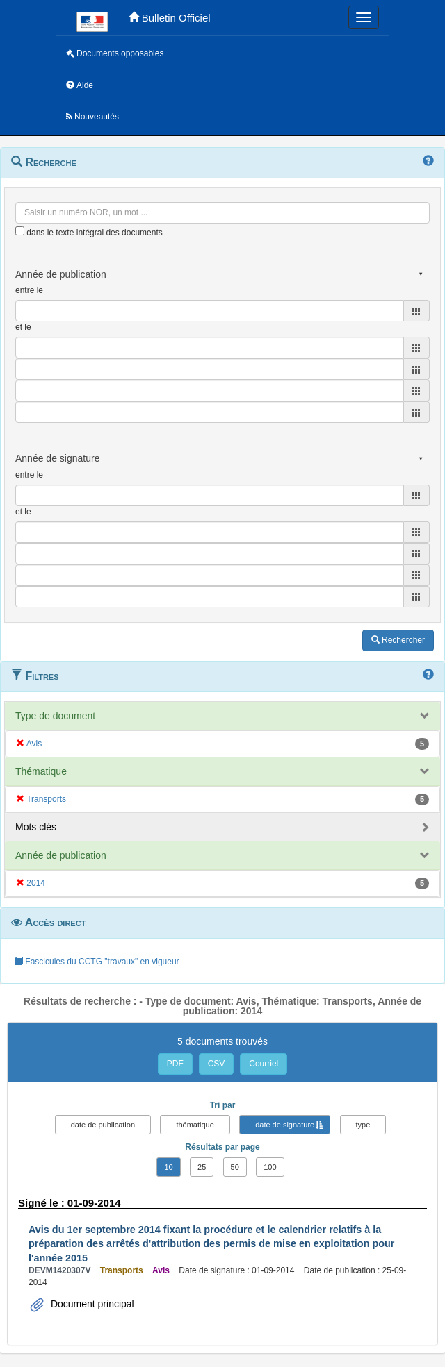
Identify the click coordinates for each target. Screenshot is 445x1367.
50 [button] (235, 1167)
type (363, 1125)
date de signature (284, 1125)
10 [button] (168, 1167)
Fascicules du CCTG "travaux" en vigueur (97, 961)
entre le (29, 290)
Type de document (55, 715)
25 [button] (201, 1167)
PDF (175, 1063)
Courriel (263, 1063)
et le (23, 327)
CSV (216, 1063)
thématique (194, 1125)
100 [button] (270, 1167)
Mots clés (35, 826)
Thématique (41, 771)
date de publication (103, 1125)
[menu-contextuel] (19, 230)
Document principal (91, 1303)
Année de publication (60, 855)
